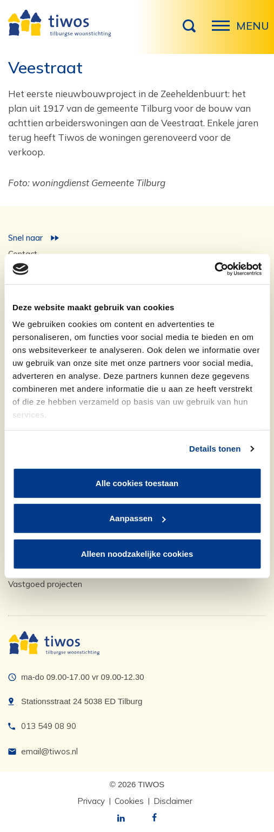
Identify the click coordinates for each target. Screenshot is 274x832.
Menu (223, 31)
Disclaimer (172, 801)
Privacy (91, 801)
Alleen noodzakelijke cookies (137, 553)
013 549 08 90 (48, 726)
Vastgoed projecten (45, 584)
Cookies (129, 801)
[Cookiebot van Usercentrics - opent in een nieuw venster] (214, 269)
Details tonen (214, 448)
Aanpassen (137, 518)
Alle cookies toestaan (137, 482)
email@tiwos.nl (49, 751)
